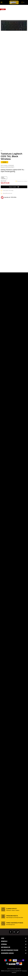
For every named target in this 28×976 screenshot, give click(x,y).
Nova (4, 178)
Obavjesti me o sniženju (22, 181)
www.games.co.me (9, 971)
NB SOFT (19, 971)
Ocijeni (4, 162)
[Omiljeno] (22, 2)
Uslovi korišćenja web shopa (14, 968)
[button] (7, 190)
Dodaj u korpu (12, 186)
